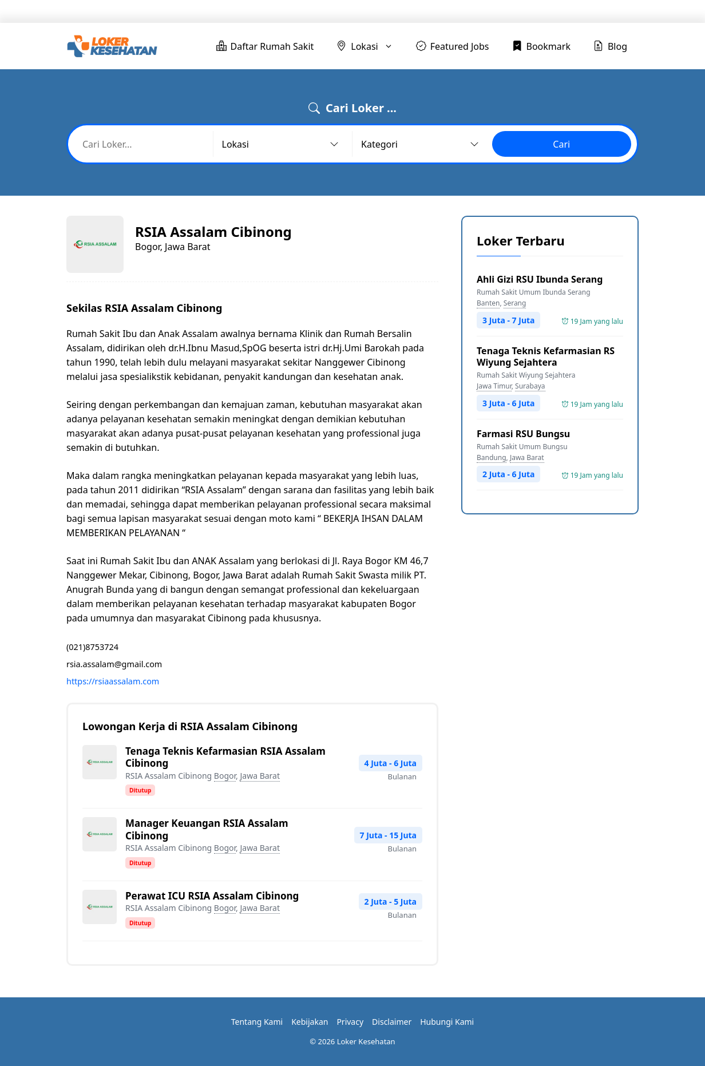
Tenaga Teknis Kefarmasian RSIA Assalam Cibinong (225, 757)
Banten (488, 303)
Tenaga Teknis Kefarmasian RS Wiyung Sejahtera (546, 356)
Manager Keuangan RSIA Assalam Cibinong (206, 829)
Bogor (225, 775)
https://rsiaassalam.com (112, 681)
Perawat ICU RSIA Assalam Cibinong (212, 895)
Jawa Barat (260, 775)
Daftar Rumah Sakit (321, 11)
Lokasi (409, 11)
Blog (604, 11)
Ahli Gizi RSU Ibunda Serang (540, 279)
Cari (561, 144)
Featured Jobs (476, 11)
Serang (515, 303)
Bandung (491, 457)
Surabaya (530, 386)
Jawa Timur (494, 386)
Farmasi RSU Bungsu (523, 433)
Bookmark (547, 11)
